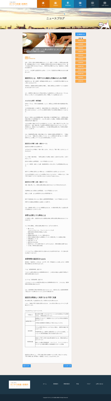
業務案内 (55, 384)
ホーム (45, 384)
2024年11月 (80, 70)
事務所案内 (67, 384)
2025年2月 (80, 62)
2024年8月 (80, 77)
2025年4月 (80, 55)
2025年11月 (80, 40)
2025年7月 (80, 51)
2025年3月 (80, 59)
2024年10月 (80, 73)
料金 (77, 384)
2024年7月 (80, 81)
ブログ (88, 384)
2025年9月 (80, 44)
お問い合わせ (99, 384)
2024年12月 (80, 66)
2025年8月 (80, 47)
